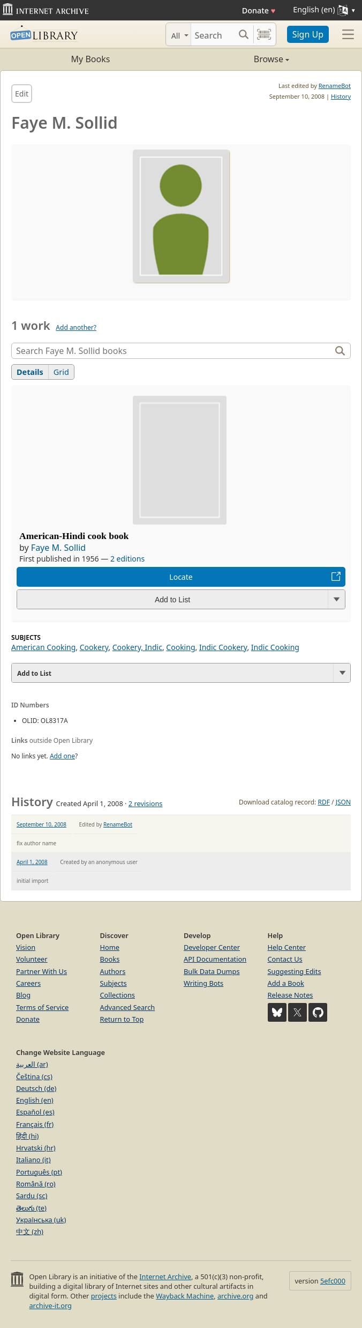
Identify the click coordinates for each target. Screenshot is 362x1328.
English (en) (35, 1100)
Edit (21, 93)
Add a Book (286, 983)
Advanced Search (127, 1007)
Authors (113, 971)
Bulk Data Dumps (212, 971)
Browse (235, 59)
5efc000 (332, 1281)
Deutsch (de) (36, 1088)
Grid (61, 372)
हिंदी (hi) (27, 1136)
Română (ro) (36, 1184)
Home (109, 947)
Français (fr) (35, 1124)
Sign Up (307, 34)
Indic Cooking (275, 647)
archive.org (235, 1296)
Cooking (180, 647)
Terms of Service (42, 1007)
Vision (25, 947)
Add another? (76, 327)
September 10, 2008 (41, 824)
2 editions (127, 559)
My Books (90, 59)
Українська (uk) (41, 1219)
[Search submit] (244, 34)
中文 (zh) (29, 1231)
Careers (28, 983)
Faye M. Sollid (58, 548)
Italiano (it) (33, 1159)
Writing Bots (203, 983)
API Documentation (215, 959)
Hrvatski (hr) (36, 1148)
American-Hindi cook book (74, 535)
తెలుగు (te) (31, 1208)
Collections (117, 995)
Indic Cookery (223, 647)
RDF (323, 802)
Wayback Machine (185, 1296)
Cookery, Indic (137, 647)
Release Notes (290, 995)
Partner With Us (41, 971)
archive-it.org (50, 1305)
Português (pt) (39, 1172)
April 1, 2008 (32, 862)
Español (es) (35, 1112)
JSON (343, 802)
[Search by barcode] (264, 34)
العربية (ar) (32, 1064)
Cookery (94, 647)
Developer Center (212, 947)
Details (30, 372)
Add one (62, 756)
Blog (23, 995)
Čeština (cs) (34, 1076)
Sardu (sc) (31, 1195)
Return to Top (122, 1019)
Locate (180, 577)
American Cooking (43, 647)
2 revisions (146, 803)
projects (104, 1296)
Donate (259, 10)
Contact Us (285, 959)
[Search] (212, 34)
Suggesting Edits (294, 971)
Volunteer (32, 959)
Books (110, 959)
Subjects (113, 983)
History (341, 96)
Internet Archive (165, 1276)
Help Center (287, 947)
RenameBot (335, 86)
